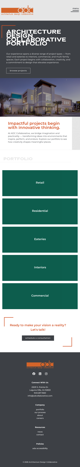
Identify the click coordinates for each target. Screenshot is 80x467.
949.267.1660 (40, 393)
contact (40, 435)
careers (40, 418)
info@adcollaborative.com (40, 396)
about (40, 415)
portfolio (40, 409)
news (40, 432)
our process (40, 412)
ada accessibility (40, 448)
